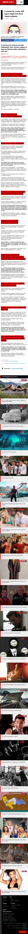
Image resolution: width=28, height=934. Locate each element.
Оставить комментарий (17, 368)
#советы (10, 363)
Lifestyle (13, 903)
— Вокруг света (13, 908)
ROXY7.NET (8, 913)
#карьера (6, 363)
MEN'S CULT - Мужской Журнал (11, 361)
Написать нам (22, 931)
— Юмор (11, 898)
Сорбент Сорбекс (10, 927)
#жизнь (23, 363)
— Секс (11, 901)
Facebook (7, 40)
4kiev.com (7, 916)
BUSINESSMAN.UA (9, 919)
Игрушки (5, 903)
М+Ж (11, 896)
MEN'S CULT (8, 914)
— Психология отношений (14, 900)
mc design (21, 925)
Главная (2, 8)
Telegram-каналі (5, 56)
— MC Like (4, 898)
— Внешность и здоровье (15, 905)
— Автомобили (5, 906)
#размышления (15, 363)
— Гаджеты (5, 905)
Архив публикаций (7, 911)
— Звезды (5, 900)
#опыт (20, 363)
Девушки (5, 896)
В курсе (4, 909)
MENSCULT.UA (8, 917)
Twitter (20, 40)
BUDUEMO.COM (9, 920)
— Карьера (13, 906)
